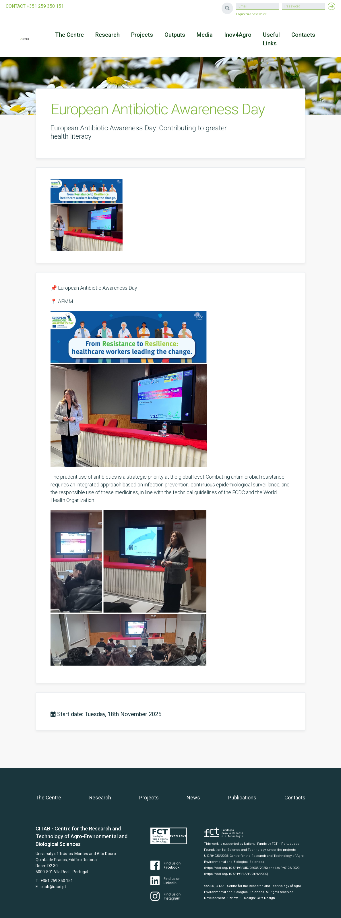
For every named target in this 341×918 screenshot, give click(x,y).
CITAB (24, 39)
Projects (149, 798)
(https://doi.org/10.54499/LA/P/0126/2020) (236, 874)
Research (107, 34)
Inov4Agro (237, 34)
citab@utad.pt (53, 886)
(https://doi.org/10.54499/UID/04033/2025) (236, 868)
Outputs (174, 34)
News (193, 798)
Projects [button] (142, 34)
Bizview (232, 898)
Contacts (303, 34)
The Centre (69, 34)
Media (205, 34)
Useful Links (271, 39)
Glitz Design (266, 898)
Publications (242, 798)
